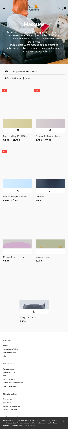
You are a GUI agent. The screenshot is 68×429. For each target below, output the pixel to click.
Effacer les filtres (13, 78)
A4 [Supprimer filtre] (29, 78)
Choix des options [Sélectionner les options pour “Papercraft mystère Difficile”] (17, 130)
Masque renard (43, 257)
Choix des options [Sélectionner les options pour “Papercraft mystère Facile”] (17, 190)
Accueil (29, 18)
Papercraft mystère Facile (15, 196)
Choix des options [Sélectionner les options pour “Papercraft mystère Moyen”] (50, 130)
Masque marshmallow (13, 257)
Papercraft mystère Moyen (48, 136)
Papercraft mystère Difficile (15, 136)
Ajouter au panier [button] (50, 190)
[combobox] (37, 71)
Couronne (40, 196)
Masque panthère (27, 317)
